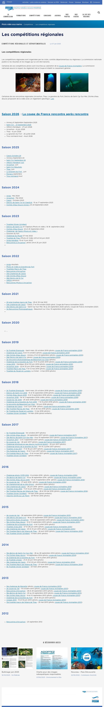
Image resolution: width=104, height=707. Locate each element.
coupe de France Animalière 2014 (74, 553)
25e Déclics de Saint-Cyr (16, 307)
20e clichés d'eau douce (16, 435)
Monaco (9, 174)
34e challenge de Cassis (16, 305)
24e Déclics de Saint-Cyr (16, 357)
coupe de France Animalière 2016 (63, 475)
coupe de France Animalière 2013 (47, 586)
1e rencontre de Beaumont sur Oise (20, 404)
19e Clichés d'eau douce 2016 (18, 480)
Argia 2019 (10, 364)
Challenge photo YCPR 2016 (17, 475)
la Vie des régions (86, 15)
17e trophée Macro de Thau (17, 453)
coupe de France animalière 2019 (68, 350)
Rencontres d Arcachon (16, 243)
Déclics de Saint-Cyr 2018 (16, 393)
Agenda (58, 16)
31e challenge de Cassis (15, 451)
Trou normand (12, 176)
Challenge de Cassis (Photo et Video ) (21, 231)
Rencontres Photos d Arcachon (19, 283)
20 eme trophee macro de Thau (19, 302)
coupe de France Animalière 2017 (62, 435)
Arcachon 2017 (12, 440)
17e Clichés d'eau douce (15, 555)
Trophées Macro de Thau (16, 269)
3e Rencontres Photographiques (19, 309)
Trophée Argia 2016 (14, 489)
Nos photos (67, 15)
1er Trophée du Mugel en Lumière (19, 411)
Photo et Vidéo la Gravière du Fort (20, 267)
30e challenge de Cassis (16, 487)
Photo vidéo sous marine (12, 24)
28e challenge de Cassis (15, 562)
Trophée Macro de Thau (15, 369)
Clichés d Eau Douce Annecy (18, 205)
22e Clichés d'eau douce (16, 355)
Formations (21, 16)
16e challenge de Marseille (16, 586)
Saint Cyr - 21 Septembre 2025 (18, 125)
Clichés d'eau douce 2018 (16, 395)
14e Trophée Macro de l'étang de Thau (21, 564)
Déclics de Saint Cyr (14, 227)
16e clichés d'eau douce (15, 595)
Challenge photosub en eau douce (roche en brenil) (27, 444)
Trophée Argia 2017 (14, 449)
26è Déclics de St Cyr (14, 278)
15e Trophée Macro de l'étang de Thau (21, 531)
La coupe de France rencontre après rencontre (55, 114)
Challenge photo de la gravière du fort (21, 447)
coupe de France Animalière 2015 (56, 515)
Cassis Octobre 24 (13, 156)
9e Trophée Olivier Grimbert (17, 567)
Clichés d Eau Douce (14, 229)
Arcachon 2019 (12, 366)
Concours (47, 16)
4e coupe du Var (13, 515)
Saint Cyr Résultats (14, 167)
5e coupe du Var (13, 482)
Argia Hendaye (12, 240)
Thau (8, 169)
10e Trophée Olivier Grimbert (18, 533)
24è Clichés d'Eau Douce (16, 276)
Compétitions (34, 16)
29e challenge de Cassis (15, 529)
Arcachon (10, 165)
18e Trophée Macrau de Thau (17, 409)
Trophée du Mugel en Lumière (18, 371)
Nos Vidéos (76, 15)
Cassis (8, 200)
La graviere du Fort (14, 172)
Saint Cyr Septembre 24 (16, 160)
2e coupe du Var (13, 589)
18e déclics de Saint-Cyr (16, 593)
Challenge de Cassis (14, 353)
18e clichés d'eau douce (15, 522)
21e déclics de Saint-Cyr (15, 477)
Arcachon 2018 (12, 397)
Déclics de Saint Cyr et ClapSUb (19, 202)
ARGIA (9, 280)
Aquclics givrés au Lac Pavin (17, 496)
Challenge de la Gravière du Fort (19, 362)
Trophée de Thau (13, 238)
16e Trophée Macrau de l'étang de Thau (22, 491)
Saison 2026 (10, 114)
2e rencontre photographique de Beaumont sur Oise (27, 360)
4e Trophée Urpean (14, 560)
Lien (52, 99)
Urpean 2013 (11, 600)
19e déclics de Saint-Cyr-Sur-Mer (19, 553)
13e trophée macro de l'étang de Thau (21, 602)
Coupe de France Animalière (70, 66)
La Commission (8, 15)
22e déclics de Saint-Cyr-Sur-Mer (19, 437)
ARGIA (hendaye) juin (15, 163)
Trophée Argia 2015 (14, 527)
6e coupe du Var (13, 442)
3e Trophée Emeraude (15, 350)
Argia (8, 196)
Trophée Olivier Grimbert (16, 224)
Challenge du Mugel (14, 236)
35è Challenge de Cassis (16, 274)
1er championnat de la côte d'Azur (20, 484)
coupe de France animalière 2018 (68, 390)
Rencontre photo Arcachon (17, 520)
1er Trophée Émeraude (15, 433)
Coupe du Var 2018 (14, 400)
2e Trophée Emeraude (15, 390)
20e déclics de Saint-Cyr (16, 518)
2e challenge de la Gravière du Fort (20, 558)
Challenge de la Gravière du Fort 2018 (21, 402)
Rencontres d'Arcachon (15, 271)
